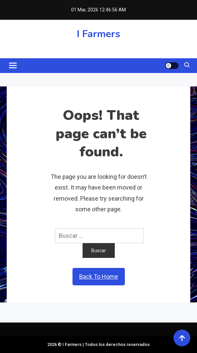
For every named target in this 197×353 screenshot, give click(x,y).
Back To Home (98, 276)
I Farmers (98, 34)
